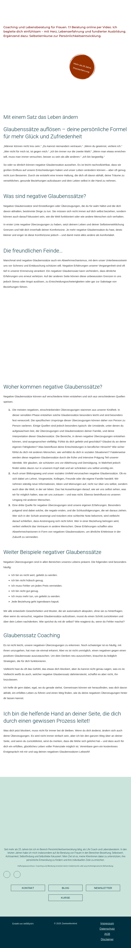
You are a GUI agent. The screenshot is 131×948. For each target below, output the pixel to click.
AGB (107, 934)
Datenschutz (107, 928)
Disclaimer (107, 939)
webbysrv (28, 924)
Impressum (107, 923)
